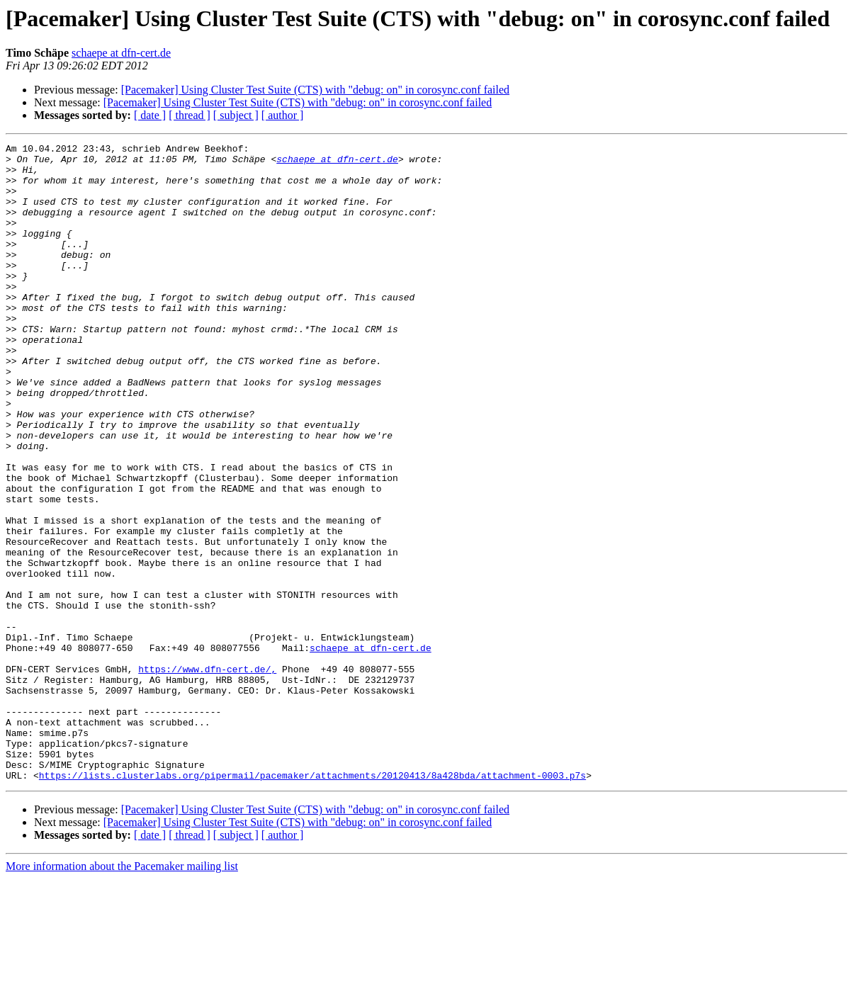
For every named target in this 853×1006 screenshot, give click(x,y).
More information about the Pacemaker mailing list (122, 994)
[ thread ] (189, 115)
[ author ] (282, 115)
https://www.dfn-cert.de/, (207, 775)
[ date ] (150, 115)
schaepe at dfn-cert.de (121, 53)
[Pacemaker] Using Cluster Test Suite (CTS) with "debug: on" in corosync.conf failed (315, 90)
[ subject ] (236, 115)
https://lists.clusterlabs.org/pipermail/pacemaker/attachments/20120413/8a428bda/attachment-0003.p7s (312, 902)
